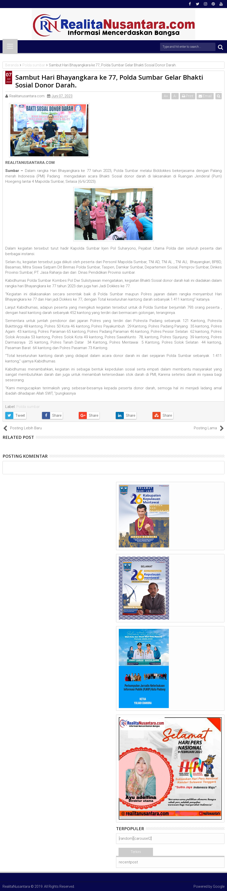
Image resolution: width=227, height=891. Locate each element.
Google (218, 886)
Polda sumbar (28, 406)
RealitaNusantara (16, 886)
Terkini (136, 852)
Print (187, 96)
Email (205, 96)
